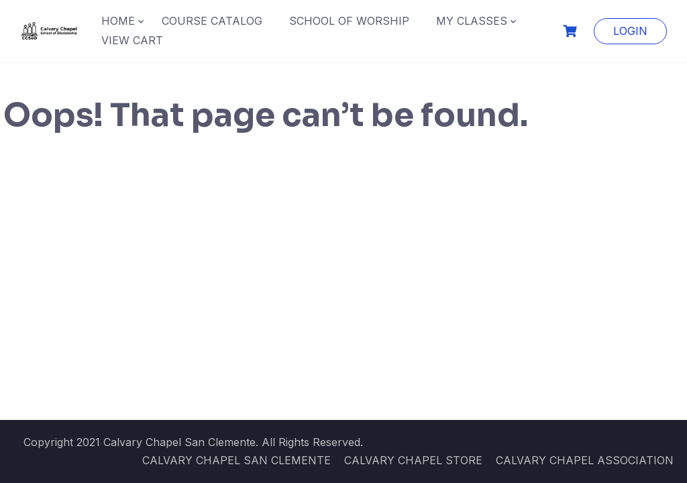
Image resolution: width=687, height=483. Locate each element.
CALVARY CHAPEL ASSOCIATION (585, 460)
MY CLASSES (471, 21)
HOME (118, 21)
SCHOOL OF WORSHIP (349, 21)
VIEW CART (132, 40)
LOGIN (630, 31)
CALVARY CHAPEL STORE (413, 460)
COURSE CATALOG (212, 21)
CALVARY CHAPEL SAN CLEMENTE (236, 460)
